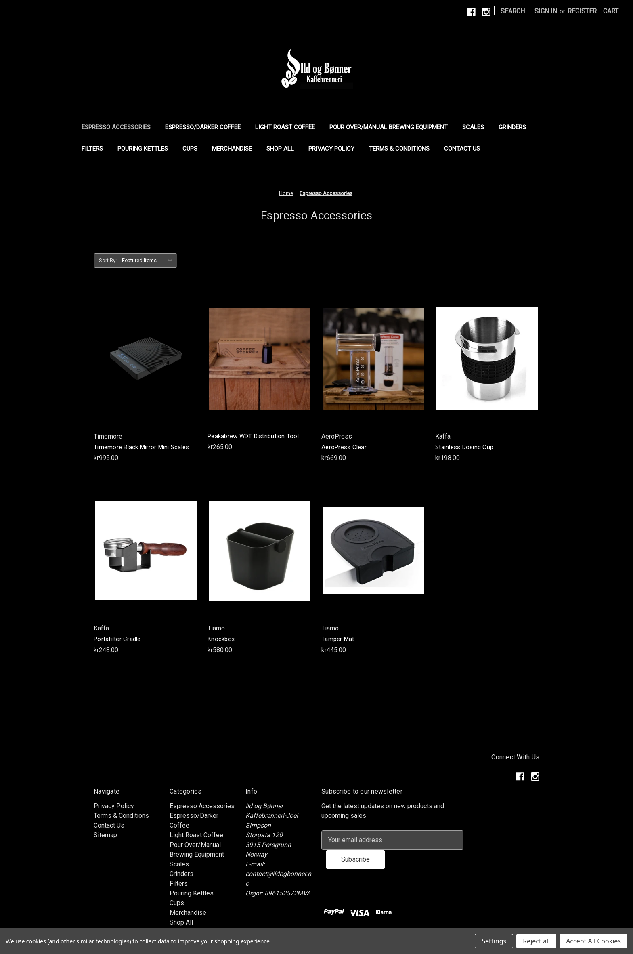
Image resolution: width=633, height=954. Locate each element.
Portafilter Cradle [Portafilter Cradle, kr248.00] (117, 639)
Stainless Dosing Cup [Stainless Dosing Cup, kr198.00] (464, 447)
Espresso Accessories (116, 127)
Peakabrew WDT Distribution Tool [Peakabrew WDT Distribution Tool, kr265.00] (253, 436)
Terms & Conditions (399, 148)
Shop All (280, 148)
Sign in (545, 11)
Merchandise (232, 148)
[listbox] (149, 260)
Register (582, 11)
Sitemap (105, 835)
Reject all (536, 941)
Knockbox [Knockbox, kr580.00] (221, 639)
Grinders (512, 127)
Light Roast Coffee (285, 127)
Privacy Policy (331, 148)
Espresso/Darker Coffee (203, 127)
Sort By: (108, 260)
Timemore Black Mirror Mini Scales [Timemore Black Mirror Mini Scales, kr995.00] (141, 447)
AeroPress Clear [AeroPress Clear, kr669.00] (344, 447)
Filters (92, 148)
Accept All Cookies (593, 941)
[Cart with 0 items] (610, 11)
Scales (473, 127)
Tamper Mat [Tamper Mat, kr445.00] (337, 639)
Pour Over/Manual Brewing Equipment (388, 127)
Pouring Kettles (142, 148)
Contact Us (462, 148)
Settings (494, 941)
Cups (189, 148)
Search (513, 11)
